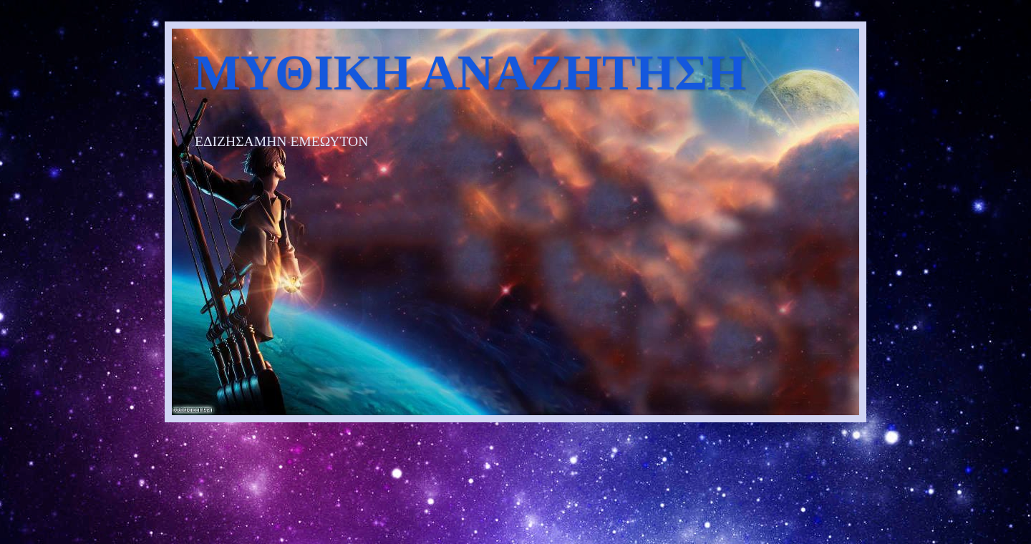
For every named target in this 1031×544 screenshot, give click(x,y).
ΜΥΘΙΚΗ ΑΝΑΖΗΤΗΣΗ (469, 72)
